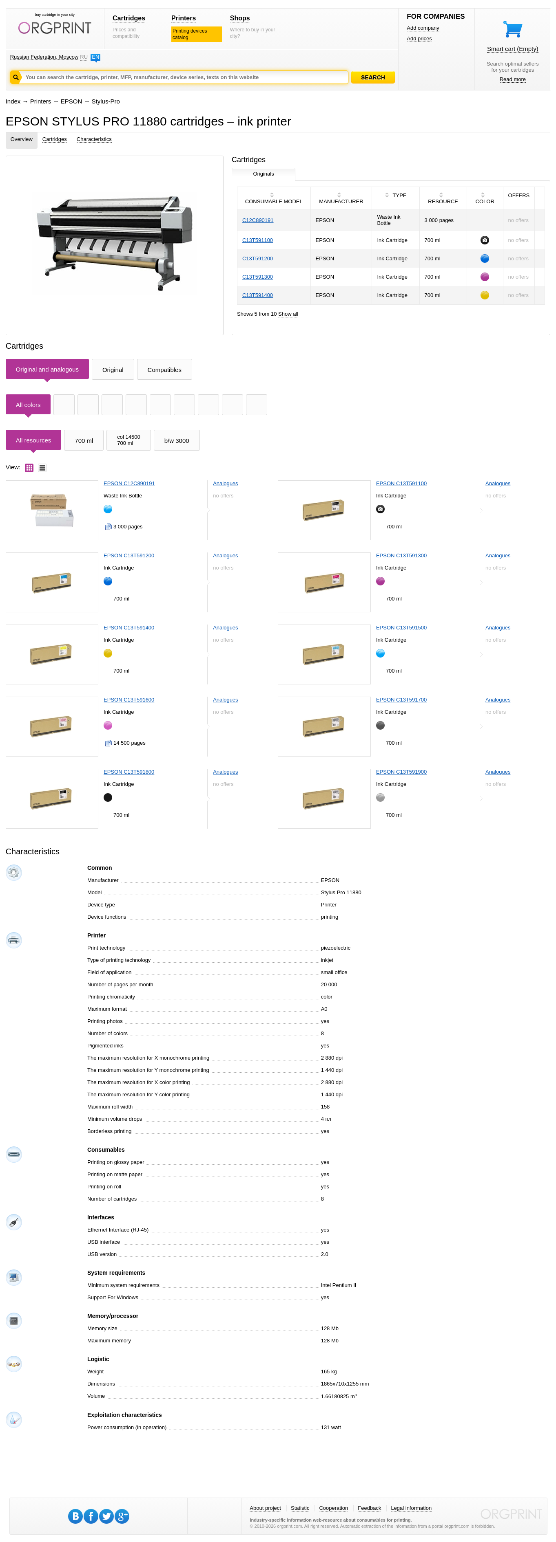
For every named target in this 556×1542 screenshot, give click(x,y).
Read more (513, 79)
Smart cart (512, 48)
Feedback (369, 1508)
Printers (183, 18)
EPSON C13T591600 (129, 700)
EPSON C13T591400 (129, 628)
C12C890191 (258, 220)
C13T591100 (257, 240)
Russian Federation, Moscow (44, 57)
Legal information (411, 1508)
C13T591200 (257, 258)
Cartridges (129, 18)
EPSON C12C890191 (129, 483)
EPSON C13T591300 (401, 555)
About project (265, 1508)
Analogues (225, 483)
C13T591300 (257, 277)
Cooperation (333, 1508)
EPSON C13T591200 (129, 555)
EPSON (71, 101)
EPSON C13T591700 (401, 700)
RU (83, 57)
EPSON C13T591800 (129, 772)
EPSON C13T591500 (401, 628)
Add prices (419, 38)
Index (13, 101)
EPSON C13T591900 (401, 772)
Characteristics (94, 139)
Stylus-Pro (106, 101)
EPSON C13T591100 (401, 483)
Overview (22, 139)
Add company (423, 28)
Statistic (300, 1508)
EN (95, 57)
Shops (240, 18)
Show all (288, 314)
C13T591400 (257, 295)
